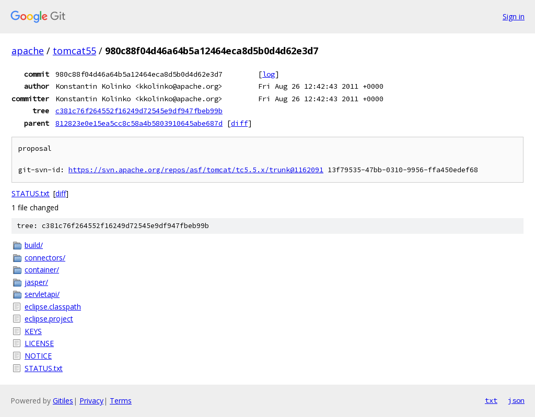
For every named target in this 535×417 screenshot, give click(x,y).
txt (491, 400)
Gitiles (63, 401)
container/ (42, 270)
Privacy (91, 401)
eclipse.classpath (53, 307)
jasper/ (36, 282)
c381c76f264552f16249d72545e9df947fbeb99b (139, 110)
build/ (34, 245)
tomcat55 (74, 50)
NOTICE (38, 356)
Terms (121, 401)
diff (239, 123)
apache (27, 50)
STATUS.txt (30, 193)
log (268, 74)
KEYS (33, 331)
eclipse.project (49, 319)
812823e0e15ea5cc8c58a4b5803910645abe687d (139, 123)
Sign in (514, 16)
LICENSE (39, 343)
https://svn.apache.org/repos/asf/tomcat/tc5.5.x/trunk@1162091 (195, 169)
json (516, 400)
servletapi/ (42, 294)
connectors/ (45, 258)
